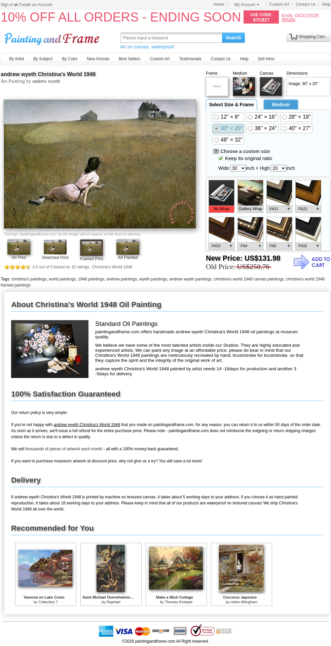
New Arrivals (98, 58)
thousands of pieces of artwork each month (63, 449)
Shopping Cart (312, 36)
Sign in (7, 4)
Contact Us (306, 4)
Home (219, 4)
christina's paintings (28, 279)
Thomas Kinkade (179, 602)
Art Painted (128, 257)
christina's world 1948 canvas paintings (249, 279)
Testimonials (190, 58)
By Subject (42, 58)
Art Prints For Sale (52, 37)
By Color (69, 58)
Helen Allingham (244, 602)
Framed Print (91, 259)
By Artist (16, 58)
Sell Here (266, 58)
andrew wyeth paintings (190, 279)
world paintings (62, 279)
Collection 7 (48, 602)
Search (234, 37)
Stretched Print (55, 257)
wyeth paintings (153, 279)
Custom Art (279, 4)
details (288, 19)
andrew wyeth (46, 81)
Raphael (113, 602)
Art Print (18, 257)
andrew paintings (122, 279)
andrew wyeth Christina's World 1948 (48, 74)
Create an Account (35, 4)
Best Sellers (129, 58)
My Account (246, 4)
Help (326, 4)
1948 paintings (91, 279)
